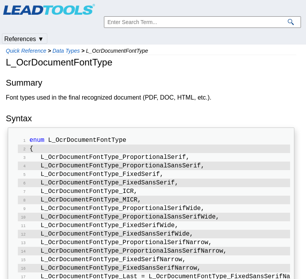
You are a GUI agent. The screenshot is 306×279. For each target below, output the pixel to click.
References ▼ (24, 39)
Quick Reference (26, 51)
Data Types (66, 51)
